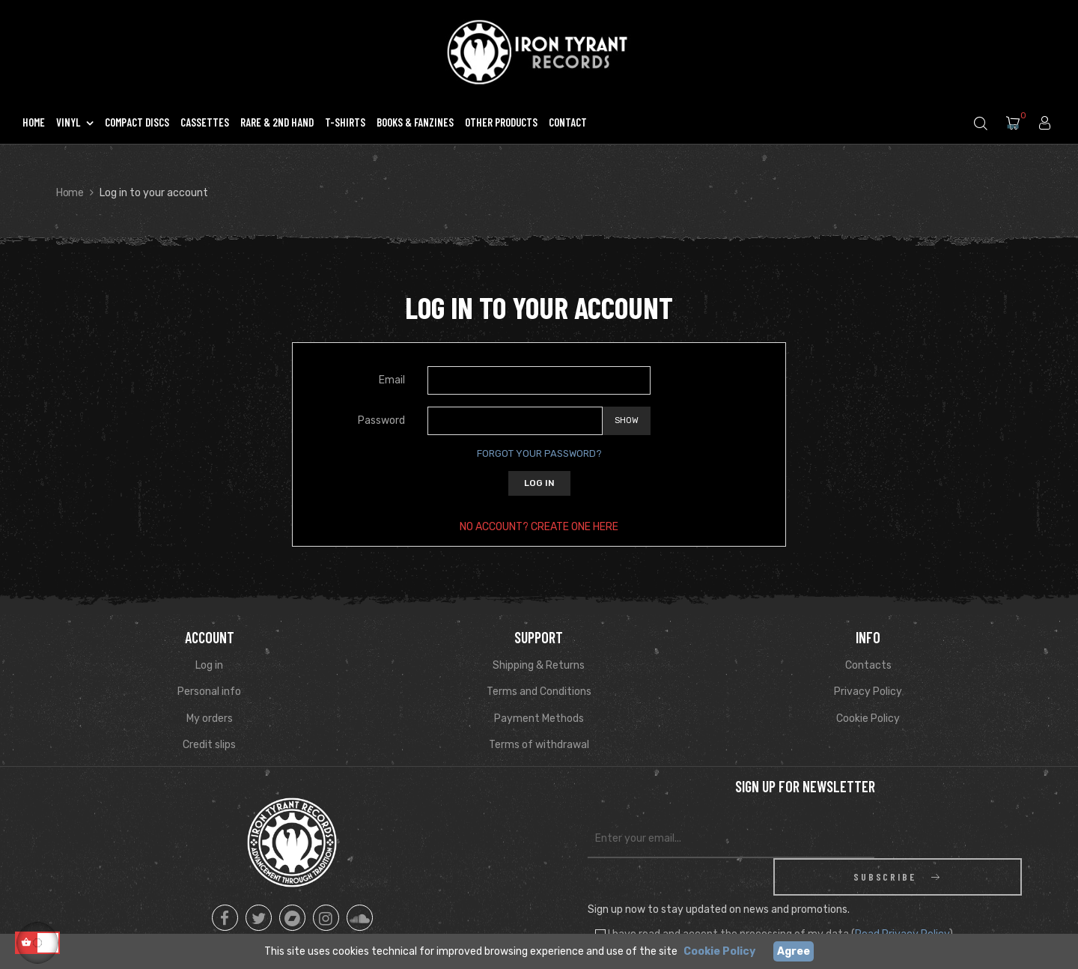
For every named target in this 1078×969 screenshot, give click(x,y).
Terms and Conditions (539, 691)
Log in (539, 483)
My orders (209, 718)
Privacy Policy (868, 691)
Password (381, 420)
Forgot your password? (539, 453)
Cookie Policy (868, 718)
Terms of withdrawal (539, 744)
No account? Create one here (539, 526)
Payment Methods (539, 718)
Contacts (868, 665)
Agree (793, 951)
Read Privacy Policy (902, 896)
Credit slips (209, 744)
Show (627, 420)
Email (392, 380)
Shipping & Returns (539, 665)
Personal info (209, 691)
